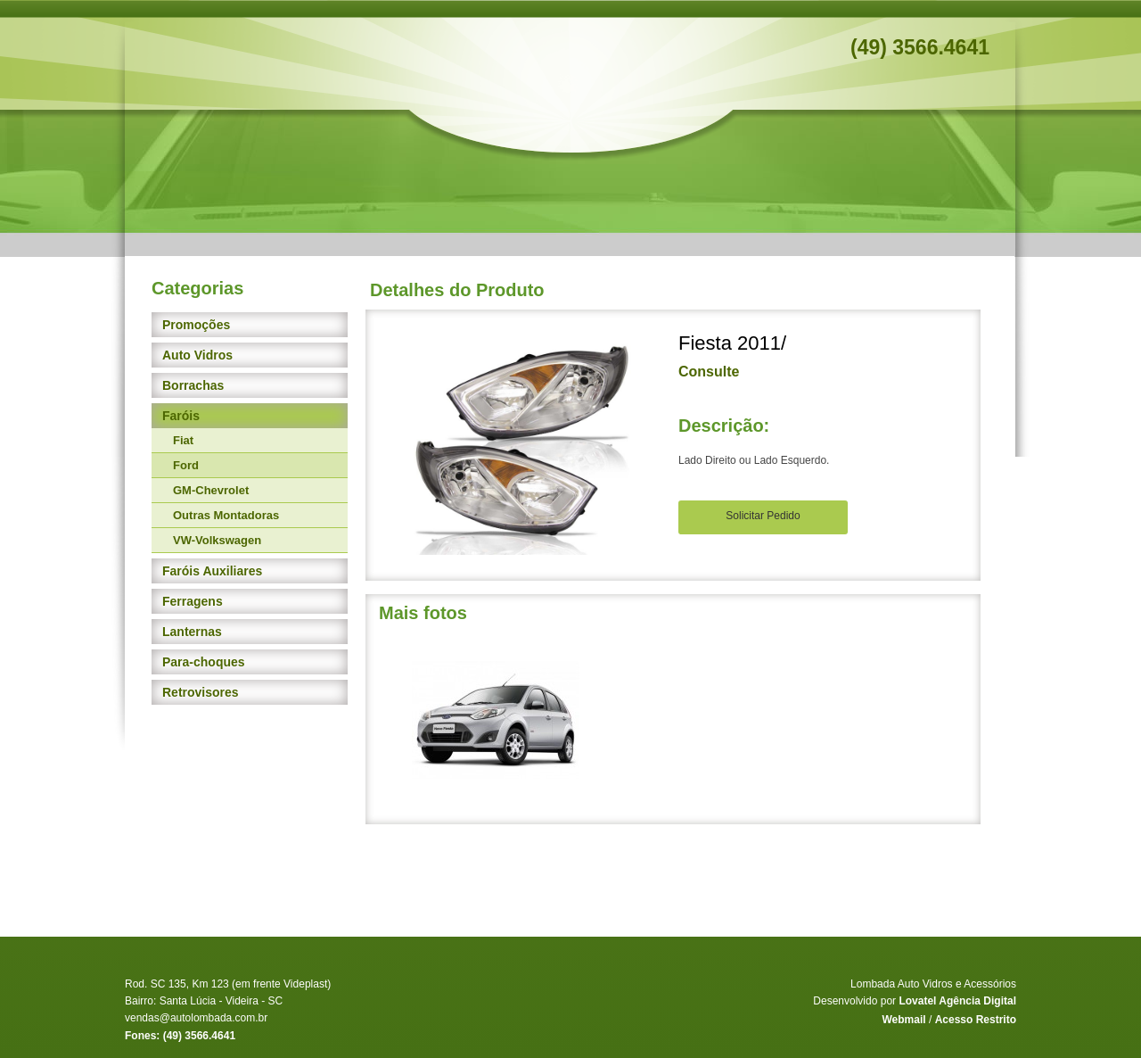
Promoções (196, 325)
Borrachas (193, 385)
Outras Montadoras (226, 515)
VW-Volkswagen (217, 540)
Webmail (903, 1019)
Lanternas (192, 631)
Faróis (181, 416)
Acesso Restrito (975, 1019)
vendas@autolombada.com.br (196, 1018)
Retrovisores (200, 692)
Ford (186, 465)
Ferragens (192, 601)
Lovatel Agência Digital (957, 1001)
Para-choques (203, 662)
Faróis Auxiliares (212, 571)
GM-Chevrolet (211, 490)
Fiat (183, 440)
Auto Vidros (197, 355)
